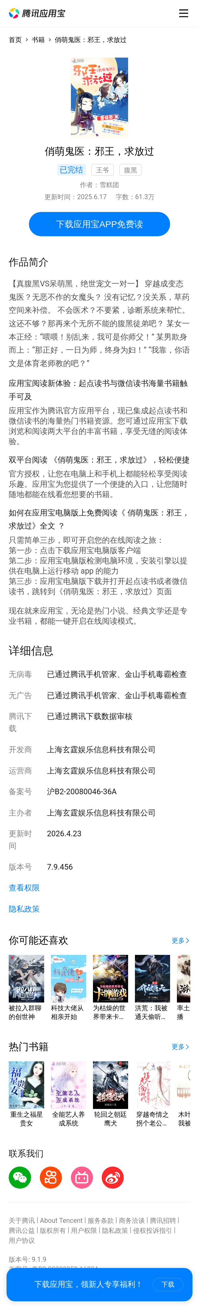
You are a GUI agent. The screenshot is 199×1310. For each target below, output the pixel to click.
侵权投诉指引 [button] (152, 1230)
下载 (167, 1284)
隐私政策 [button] (24, 908)
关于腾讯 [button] (22, 1220)
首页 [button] (15, 40)
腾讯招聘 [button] (163, 1220)
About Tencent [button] (61, 1220)
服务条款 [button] (101, 1220)
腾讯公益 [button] (22, 1230)
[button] (37, 13)
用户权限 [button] (84, 1230)
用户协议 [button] (22, 1240)
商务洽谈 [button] (132, 1220)
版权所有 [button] (53, 1230)
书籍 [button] (38, 40)
